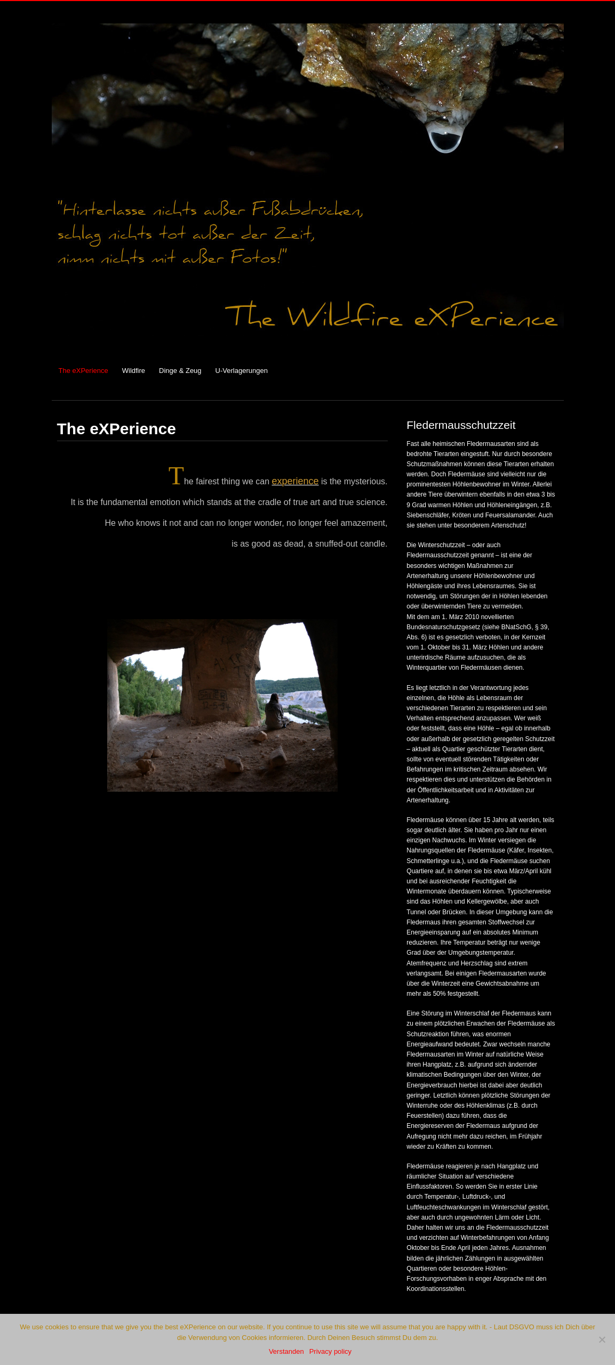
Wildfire (133, 371)
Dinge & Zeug (180, 371)
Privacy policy (330, 1351)
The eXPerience (83, 371)
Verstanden (286, 1351)
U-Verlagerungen (241, 371)
